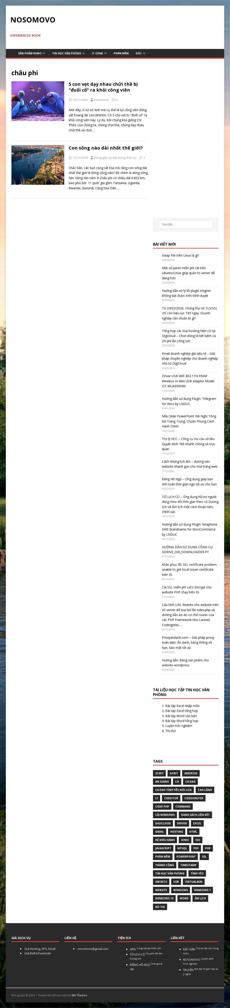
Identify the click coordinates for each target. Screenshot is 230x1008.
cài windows (165, 815)
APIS (145, 949)
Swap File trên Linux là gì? (180, 255)
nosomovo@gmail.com (92, 949)
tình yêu (197, 873)
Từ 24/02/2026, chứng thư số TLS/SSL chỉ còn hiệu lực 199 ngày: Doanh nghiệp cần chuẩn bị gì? (189, 313)
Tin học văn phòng (66, 53)
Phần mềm (121, 53)
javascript (163, 848)
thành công (164, 865)
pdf (196, 848)
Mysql (182, 848)
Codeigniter (193, 798)
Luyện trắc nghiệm (178, 726)
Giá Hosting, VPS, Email (39, 949)
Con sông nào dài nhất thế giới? (106, 148)
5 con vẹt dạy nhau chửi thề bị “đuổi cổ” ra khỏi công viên (103, 87)
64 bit (174, 773)
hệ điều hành (165, 840)
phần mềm (162, 856)
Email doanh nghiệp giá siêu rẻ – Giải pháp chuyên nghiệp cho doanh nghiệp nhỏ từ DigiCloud (190, 358)
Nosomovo (101, 100)
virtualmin (193, 882)
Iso (197, 840)
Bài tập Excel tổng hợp (181, 711)
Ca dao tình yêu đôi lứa (173, 790)
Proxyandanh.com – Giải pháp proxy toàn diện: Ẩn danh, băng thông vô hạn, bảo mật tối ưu (188, 642)
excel (197, 823)
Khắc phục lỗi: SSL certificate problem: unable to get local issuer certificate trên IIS (189, 569)
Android (190, 773)
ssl (204, 856)
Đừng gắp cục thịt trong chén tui (115, 158)
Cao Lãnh (205, 790)
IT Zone (97, 53)
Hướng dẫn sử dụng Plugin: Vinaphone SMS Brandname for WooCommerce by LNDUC (189, 529)
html (193, 832)
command (182, 806)
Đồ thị (160, 907)
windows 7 (202, 890)
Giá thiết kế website (37, 953)
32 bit (159, 773)
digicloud (163, 823)
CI (156, 798)
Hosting (176, 832)
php (208, 848)
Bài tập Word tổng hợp (181, 721)
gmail (159, 832)
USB (176, 882)
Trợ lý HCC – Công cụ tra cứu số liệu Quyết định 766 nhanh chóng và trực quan (188, 444)
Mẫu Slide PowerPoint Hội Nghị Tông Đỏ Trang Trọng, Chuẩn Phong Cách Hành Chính (189, 421)
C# (177, 782)
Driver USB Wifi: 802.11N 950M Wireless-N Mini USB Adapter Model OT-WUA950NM (188, 381)
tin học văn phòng (169, 873)
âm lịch (200, 898)
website (161, 890)
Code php (162, 806)
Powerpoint (186, 856)
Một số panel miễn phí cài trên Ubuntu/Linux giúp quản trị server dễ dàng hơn (188, 273)
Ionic (185, 840)
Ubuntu (161, 882)
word (184, 898)
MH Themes (79, 995)
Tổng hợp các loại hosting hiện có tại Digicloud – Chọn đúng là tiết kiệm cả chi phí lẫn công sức (189, 336)
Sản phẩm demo (30, 53)
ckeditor (171, 798)
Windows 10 (164, 898)
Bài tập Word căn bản (181, 716)
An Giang (162, 782)
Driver (182, 823)
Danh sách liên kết (195, 815)
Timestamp (188, 865)
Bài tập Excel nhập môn (182, 706)
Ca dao (190, 782)
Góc (139, 53)
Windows (180, 890)
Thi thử (170, 731)
